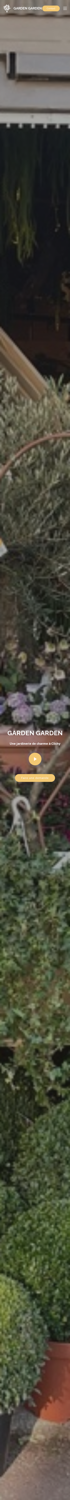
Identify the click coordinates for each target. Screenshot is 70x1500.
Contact (51, 8)
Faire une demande (35, 777)
